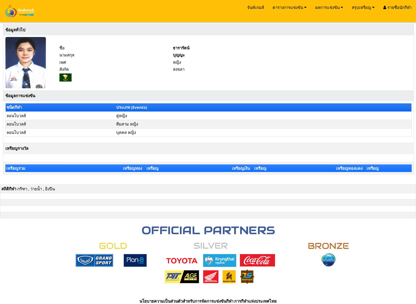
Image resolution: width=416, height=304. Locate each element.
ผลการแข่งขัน (329, 7)
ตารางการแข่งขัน (290, 7)
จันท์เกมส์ (255, 7)
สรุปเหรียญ (363, 7)
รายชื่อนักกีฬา (397, 7)
